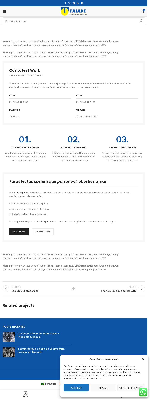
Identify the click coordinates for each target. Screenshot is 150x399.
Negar (103, 387)
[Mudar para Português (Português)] (48, 385)
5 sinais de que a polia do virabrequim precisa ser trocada (41, 352)
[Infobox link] (25, 148)
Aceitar (76, 387)
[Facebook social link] (65, 3)
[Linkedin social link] (78, 3)
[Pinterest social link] (74, 3)
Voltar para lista (74, 289)
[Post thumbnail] (9, 339)
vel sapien (21, 192)
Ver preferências (131, 387)
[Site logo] (74, 11)
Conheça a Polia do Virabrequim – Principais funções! (39, 337)
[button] (143, 359)
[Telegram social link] (82, 3)
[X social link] (69, 3)
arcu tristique (40, 221)
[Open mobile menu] (4, 11)
